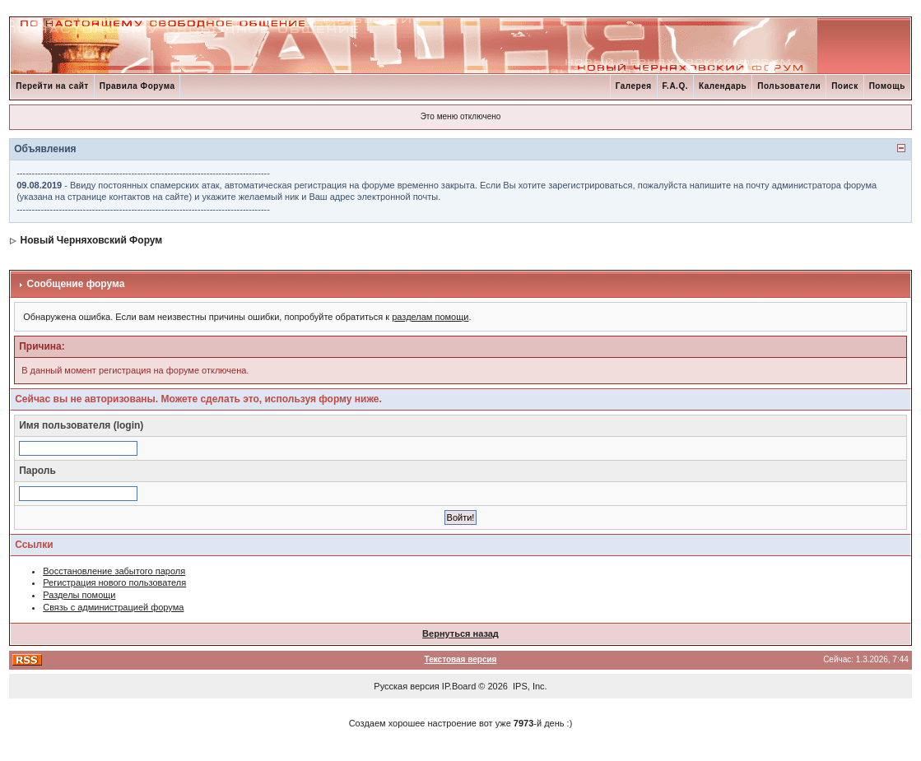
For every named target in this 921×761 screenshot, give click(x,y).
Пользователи (789, 85)
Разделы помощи (79, 595)
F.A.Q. (675, 85)
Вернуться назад (460, 633)
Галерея (634, 85)
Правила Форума (137, 85)
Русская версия (406, 686)
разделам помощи (430, 317)
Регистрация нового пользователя (114, 582)
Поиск (844, 85)
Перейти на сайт (52, 85)
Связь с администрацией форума (113, 607)
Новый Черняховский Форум (92, 240)
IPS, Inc (529, 686)
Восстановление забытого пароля (114, 571)
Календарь (723, 85)
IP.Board (459, 686)
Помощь (887, 85)
